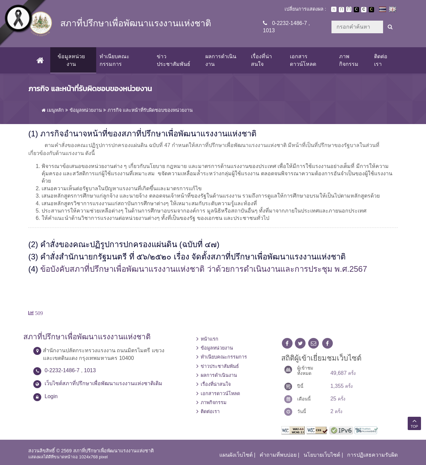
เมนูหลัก (53, 110)
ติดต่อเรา (380, 60)
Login (51, 396)
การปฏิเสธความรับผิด (372, 455)
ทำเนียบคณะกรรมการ (114, 60)
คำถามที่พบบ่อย (278, 455)
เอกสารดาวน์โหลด (303, 60)
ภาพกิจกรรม (348, 60)
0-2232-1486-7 (289, 23)
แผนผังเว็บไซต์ (236, 455)
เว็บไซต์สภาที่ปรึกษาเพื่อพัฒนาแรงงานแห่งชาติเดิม (103, 383)
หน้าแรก (209, 339)
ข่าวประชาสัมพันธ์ (173, 60)
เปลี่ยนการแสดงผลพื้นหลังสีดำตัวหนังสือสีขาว (356, 9)
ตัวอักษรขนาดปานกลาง (341, 9)
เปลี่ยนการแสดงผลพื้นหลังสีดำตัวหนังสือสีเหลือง (371, 9)
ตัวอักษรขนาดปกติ (333, 9)
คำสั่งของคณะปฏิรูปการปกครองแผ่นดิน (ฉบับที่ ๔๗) (129, 244)
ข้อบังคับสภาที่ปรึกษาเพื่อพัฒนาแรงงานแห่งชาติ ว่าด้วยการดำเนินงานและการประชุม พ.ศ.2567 (203, 268)
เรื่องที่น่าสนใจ (261, 60)
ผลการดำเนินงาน (220, 60)
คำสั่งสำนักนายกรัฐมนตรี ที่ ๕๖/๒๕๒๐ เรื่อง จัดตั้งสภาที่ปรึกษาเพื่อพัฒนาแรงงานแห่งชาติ (193, 256)
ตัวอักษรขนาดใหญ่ (348, 9)
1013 (269, 30)
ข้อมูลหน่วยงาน (71, 60)
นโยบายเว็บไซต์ (322, 455)
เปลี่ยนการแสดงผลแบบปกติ (363, 9)
